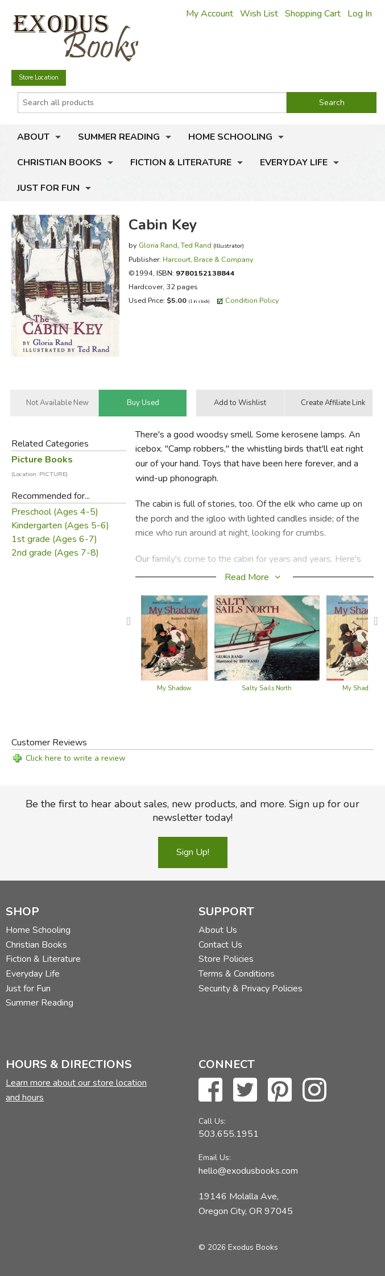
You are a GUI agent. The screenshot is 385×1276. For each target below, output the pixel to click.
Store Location (39, 77)
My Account (209, 13)
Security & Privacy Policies (250, 988)
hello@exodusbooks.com (248, 1171)
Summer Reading (119, 137)
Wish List (259, 13)
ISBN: (195, 273)
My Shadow (174, 688)
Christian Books (59, 162)
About (33, 137)
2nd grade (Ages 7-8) (55, 553)
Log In (359, 13)
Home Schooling (230, 137)
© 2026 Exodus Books (238, 1247)
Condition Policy (252, 300)
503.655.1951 (228, 1134)
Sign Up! (192, 852)
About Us (217, 930)
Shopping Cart (313, 13)
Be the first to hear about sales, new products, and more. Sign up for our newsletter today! (192, 810)
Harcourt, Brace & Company (208, 259)
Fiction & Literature (180, 162)
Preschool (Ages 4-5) (54, 512)
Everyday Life (294, 162)
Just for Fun (48, 188)
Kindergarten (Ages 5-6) (60, 525)
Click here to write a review (76, 758)
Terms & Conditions (236, 974)
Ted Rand (196, 245)
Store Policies (226, 959)
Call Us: (212, 1121)
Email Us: (214, 1157)
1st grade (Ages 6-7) (54, 539)
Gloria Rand (158, 245)
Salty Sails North (267, 688)
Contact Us (220, 945)
